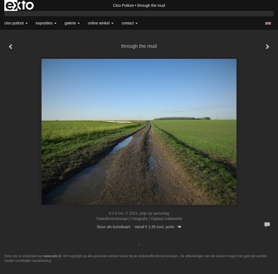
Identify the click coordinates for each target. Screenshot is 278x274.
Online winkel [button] (100, 23)
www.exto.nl (52, 256)
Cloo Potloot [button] (16, 23)
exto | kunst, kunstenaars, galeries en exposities (19, 5)
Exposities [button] (46, 23)
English (268, 23)
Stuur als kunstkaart (139, 227)
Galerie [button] (72, 23)
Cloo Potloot (123, 5)
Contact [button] (130, 23)
